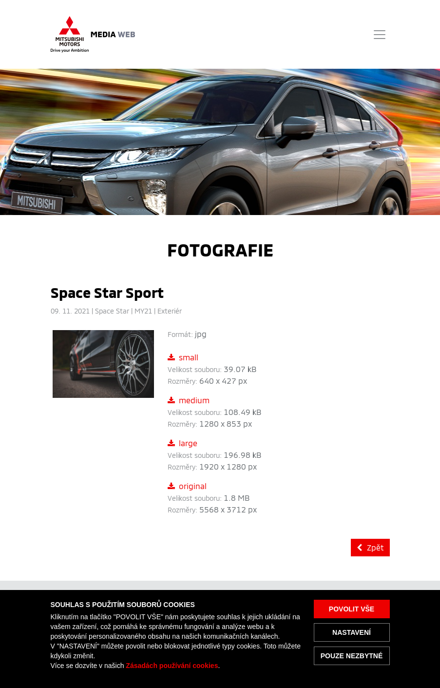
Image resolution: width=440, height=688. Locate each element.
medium (189, 400)
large (182, 443)
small (183, 357)
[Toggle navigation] (379, 34)
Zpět (370, 547)
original (187, 486)
